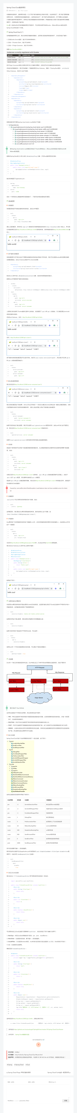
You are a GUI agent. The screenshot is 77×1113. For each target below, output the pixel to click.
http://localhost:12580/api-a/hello (26, 229)
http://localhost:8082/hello (61, 229)
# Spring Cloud (19, 1064)
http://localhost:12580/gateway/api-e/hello (23, 543)
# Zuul (28, 1064)
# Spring (9, 1064)
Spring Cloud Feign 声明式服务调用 (19, 1072)
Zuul (8, 25)
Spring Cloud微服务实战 (22, 1034)
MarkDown (10, 1100)
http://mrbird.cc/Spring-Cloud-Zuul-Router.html (28, 1055)
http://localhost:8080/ (15, 49)
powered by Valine (24, 1100)
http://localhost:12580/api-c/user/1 (21, 337)
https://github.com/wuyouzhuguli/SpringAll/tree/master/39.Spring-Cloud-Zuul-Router (38, 1029)
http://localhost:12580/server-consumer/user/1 (28, 384)
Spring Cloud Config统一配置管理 (59, 1072)
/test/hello (49, 543)
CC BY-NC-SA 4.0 (43, 1057)
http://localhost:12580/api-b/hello (32, 317)
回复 (65, 1100)
